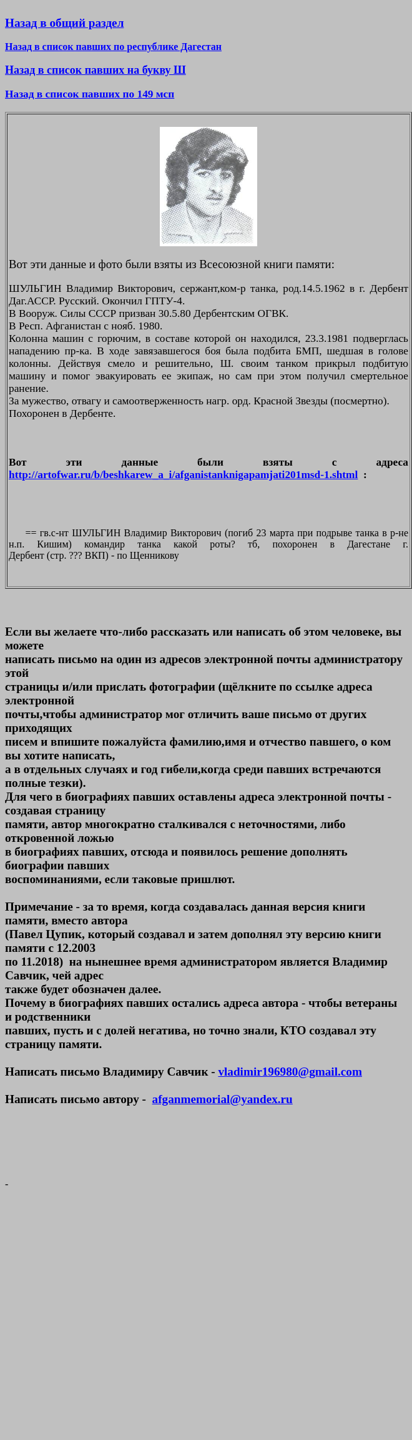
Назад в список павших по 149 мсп (89, 94)
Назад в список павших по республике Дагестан (113, 46)
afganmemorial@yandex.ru (222, 1099)
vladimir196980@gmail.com (289, 1071)
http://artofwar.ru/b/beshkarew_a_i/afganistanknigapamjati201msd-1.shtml (183, 475)
